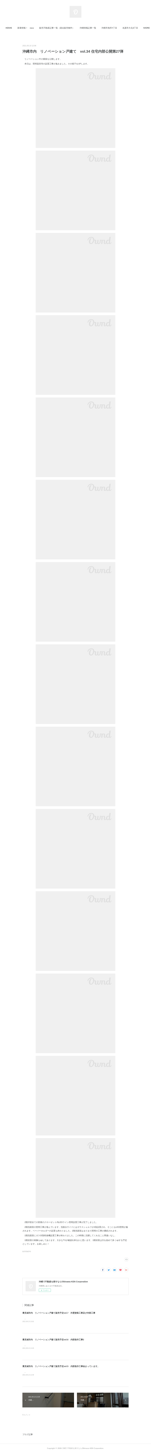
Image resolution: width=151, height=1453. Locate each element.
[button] (17, 28)
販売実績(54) (26, 1251)
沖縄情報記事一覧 (96, 28)
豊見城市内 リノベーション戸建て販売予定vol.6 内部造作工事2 (53, 1339)
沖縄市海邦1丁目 (117, 28)
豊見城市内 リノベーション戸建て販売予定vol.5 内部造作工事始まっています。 (60, 1366)
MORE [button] (134, 28)
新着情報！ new (34, 28)
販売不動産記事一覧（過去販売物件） (65, 28)
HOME (17, 28)
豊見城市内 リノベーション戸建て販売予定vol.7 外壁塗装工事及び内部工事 (58, 1313)
